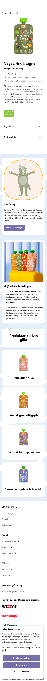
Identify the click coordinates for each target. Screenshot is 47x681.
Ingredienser (9, 127)
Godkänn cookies (22, 658)
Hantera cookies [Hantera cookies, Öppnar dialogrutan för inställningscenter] (21, 672)
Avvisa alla (21, 665)
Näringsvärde (10, 137)
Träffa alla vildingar (14, 228)
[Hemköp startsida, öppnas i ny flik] (9, 616)
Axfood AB (40, 679)
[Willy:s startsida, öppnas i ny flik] (9, 606)
